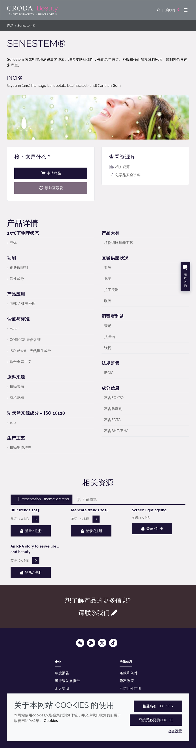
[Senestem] (50, 188)
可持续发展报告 (67, 681)
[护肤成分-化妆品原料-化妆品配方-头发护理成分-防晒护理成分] (33, 8)
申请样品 (51, 173)
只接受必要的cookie (156, 720)
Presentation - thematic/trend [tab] (41, 499)
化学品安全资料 (125, 175)
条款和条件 (129, 673)
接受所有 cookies (158, 706)
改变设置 (175, 731)
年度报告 (62, 673)
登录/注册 (31, 531)
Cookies (51, 721)
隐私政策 (127, 681)
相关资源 (119, 167)
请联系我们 (94, 612)
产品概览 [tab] (86, 499)
